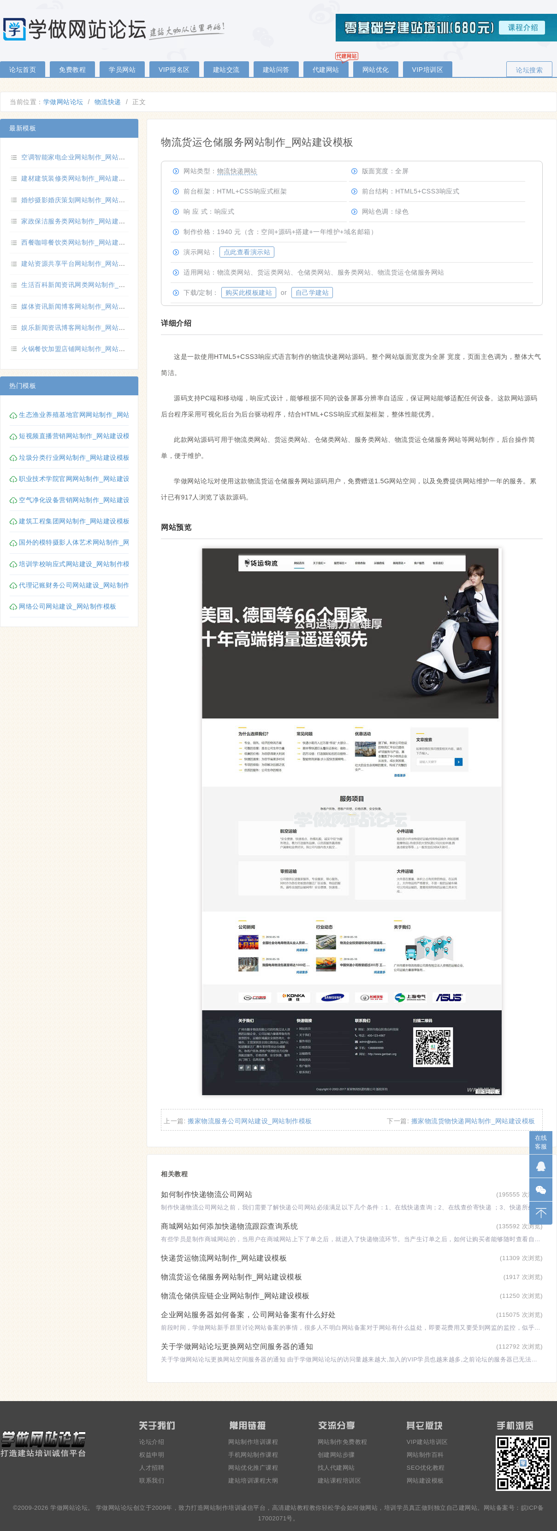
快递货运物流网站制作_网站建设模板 (224, 1258)
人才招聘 (151, 1467)
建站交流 (226, 69)
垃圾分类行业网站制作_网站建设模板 (74, 457)
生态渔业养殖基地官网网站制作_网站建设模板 (87, 414)
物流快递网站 (237, 171)
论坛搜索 (529, 70)
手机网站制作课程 (253, 1454)
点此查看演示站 (247, 252)
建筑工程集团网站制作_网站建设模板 (74, 521)
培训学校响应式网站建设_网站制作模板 (77, 564)
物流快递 (108, 102)
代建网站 (326, 69)
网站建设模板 (425, 1480)
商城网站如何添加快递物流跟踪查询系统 (229, 1226)
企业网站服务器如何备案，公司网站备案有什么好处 (248, 1315)
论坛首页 (22, 69)
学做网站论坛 (63, 102)
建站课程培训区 (339, 1480)
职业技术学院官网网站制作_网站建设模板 (81, 478)
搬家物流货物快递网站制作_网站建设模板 (473, 1121)
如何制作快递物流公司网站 (206, 1194)
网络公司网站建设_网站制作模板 (67, 606)
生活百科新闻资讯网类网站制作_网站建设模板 (90, 284)
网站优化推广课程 (253, 1467)
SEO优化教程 (426, 1467)
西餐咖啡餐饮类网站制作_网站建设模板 (80, 242)
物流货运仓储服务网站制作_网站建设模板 (231, 1277)
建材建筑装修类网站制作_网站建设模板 (80, 178)
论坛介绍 (151, 1441)
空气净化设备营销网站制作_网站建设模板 (81, 500)
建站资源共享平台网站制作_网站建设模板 (83, 263)
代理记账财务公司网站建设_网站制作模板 (81, 585)
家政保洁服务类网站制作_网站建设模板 (80, 221)
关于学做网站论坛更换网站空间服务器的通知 (237, 1346)
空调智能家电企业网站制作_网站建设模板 (83, 157)
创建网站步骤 (336, 1454)
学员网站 (122, 69)
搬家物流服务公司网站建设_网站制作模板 (250, 1121)
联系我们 (151, 1480)
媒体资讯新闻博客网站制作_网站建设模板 (83, 306)
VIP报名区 (174, 69)
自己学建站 (312, 292)
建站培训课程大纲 (253, 1480)
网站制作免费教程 (342, 1441)
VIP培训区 (428, 69)
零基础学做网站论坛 (115, 28)
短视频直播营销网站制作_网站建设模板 (77, 436)
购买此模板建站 (249, 292)
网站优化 (375, 69)
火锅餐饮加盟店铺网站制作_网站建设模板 (83, 348)
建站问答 (276, 69)
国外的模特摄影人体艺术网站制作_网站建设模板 (91, 542)
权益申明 (151, 1454)
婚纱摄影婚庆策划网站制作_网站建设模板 (83, 200)
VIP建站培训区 (427, 1441)
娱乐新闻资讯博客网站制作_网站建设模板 (83, 327)
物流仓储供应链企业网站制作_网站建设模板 (235, 1296)
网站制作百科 (425, 1454)
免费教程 (72, 69)
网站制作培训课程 (253, 1441)
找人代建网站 (336, 1467)
